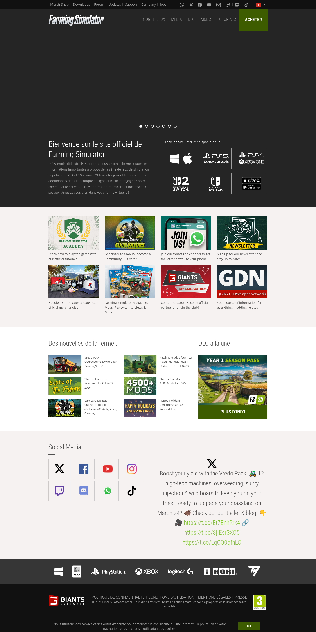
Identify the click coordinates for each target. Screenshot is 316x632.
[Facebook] (200, 4)
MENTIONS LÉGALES (214, 597)
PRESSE (241, 597)
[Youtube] (209, 4)
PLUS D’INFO (232, 412)
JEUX (160, 19)
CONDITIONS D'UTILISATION (171, 597)
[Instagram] (219, 4)
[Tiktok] (247, 4)
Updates (114, 4)
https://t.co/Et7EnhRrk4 (212, 522)
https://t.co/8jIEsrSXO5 (212, 532)
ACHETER (253, 19)
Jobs (163, 4)
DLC (191, 19)
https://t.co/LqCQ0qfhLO (211, 542)
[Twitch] (228, 4)
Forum (99, 4)
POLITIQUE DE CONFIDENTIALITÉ (118, 597)
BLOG (146, 19)
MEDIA (176, 19)
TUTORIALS (226, 19)
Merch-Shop (59, 4)
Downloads (81, 4)
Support (131, 4)
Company (148, 4)
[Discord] (237, 4)
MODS (206, 19)
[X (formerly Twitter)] (191, 4)
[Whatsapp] (182, 4)
